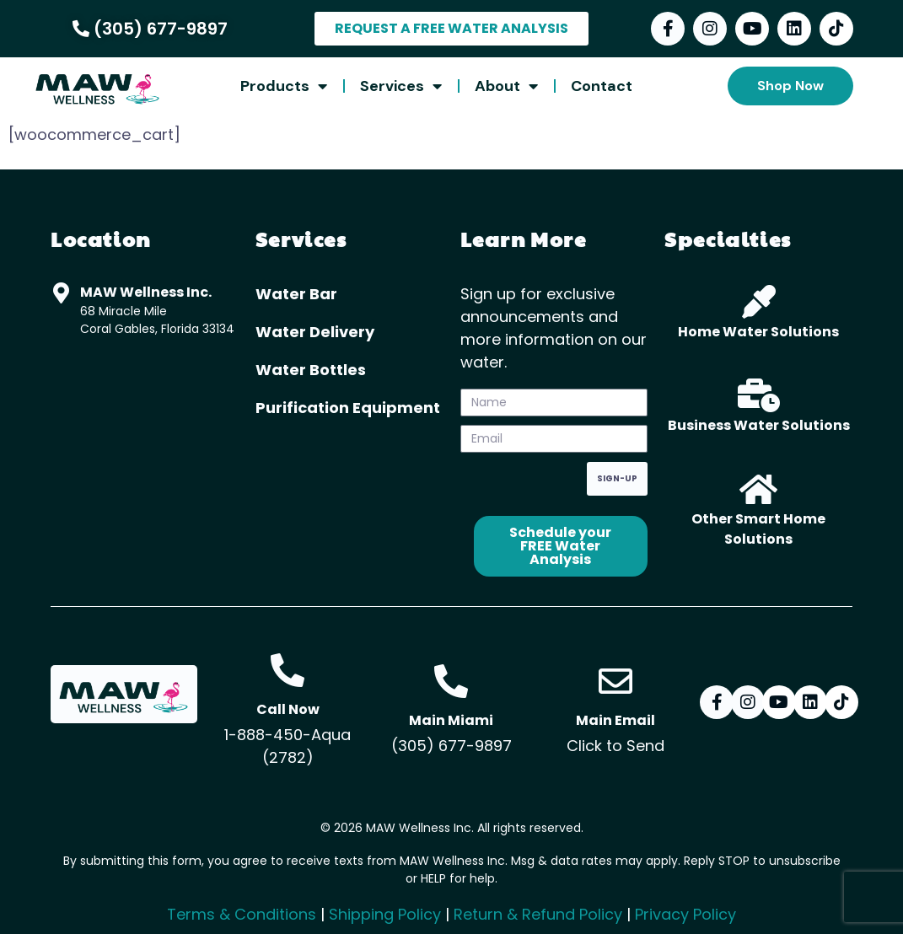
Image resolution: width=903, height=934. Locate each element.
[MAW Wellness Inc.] (61, 292)
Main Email (615, 720)
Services (401, 86)
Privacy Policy (685, 914)
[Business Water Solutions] (759, 395)
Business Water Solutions (759, 425)
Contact (601, 86)
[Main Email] (615, 681)
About (506, 86)
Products (283, 86)
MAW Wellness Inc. (146, 292)
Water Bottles (310, 369)
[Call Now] (287, 670)
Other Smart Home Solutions (758, 529)
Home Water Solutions (758, 331)
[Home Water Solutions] (759, 302)
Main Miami (451, 720)
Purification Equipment (347, 407)
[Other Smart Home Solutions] (759, 489)
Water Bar (296, 293)
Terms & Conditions (241, 914)
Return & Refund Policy (538, 914)
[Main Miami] (451, 681)
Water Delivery (314, 331)
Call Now (288, 709)
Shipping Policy (385, 914)
